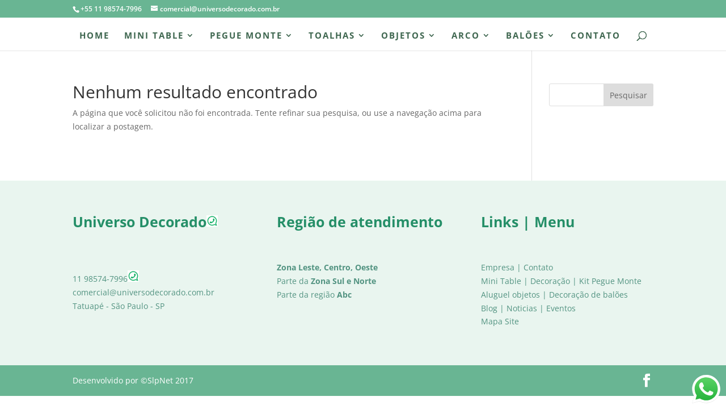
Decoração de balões (588, 294)
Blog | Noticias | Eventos (528, 308)
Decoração (550, 281)
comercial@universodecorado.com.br (143, 292)
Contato (596, 36)
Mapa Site (500, 321)
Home (94, 36)
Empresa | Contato (517, 267)
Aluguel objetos (510, 294)
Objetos (403, 36)
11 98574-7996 (106, 278)
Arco (465, 36)
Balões (525, 36)
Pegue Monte (246, 36)
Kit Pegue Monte (610, 281)
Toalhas (332, 36)
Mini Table (154, 36)
